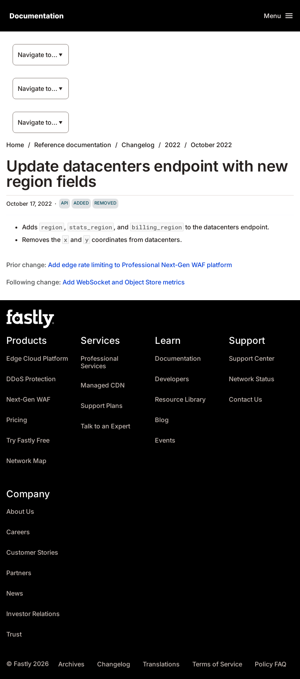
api (64, 203)
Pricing (16, 420)
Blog (162, 420)
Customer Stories (32, 552)
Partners (18, 573)
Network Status (251, 379)
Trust (14, 634)
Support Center (251, 358)
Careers (18, 532)
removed (105, 203)
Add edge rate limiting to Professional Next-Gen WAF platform (140, 265)
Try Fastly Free (28, 440)
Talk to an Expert (105, 426)
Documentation (178, 358)
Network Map (26, 461)
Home (15, 145)
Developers (172, 379)
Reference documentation (72, 145)
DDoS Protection (31, 379)
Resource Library (180, 399)
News (14, 593)
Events (165, 440)
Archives (71, 664)
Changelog (138, 145)
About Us (20, 511)
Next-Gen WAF (28, 399)
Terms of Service (217, 664)
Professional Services (99, 362)
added (81, 203)
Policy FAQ (270, 664)
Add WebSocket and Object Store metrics (124, 282)
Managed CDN (103, 385)
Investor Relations (33, 614)
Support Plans (102, 406)
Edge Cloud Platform (37, 358)
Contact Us (245, 399)
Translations (161, 664)
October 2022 (211, 145)
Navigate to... (37, 55)
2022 (172, 145)
